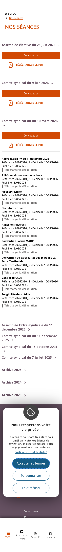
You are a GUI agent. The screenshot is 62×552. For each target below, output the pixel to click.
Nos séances (16, 18)
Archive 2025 (12, 370)
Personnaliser (31, 476)
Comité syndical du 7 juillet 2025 (27, 357)
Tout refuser (31, 488)
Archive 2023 (12, 395)
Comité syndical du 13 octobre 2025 (29, 347)
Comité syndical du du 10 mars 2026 (30, 121)
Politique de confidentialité (31, 452)
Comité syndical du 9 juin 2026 (26, 83)
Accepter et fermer (31, 463)
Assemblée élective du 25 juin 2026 (29, 45)
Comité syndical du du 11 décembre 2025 (29, 338)
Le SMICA (10, 13)
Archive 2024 (12, 382)
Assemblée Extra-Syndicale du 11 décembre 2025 (27, 327)
